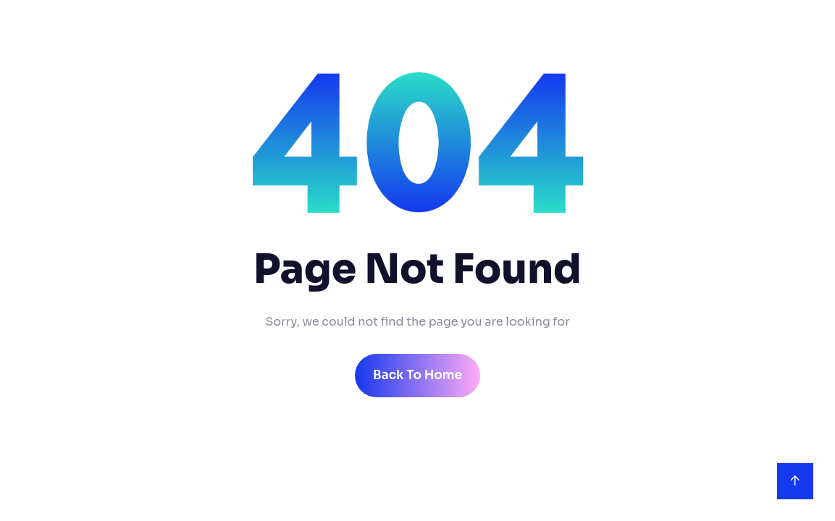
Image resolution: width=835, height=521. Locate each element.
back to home (417, 375)
